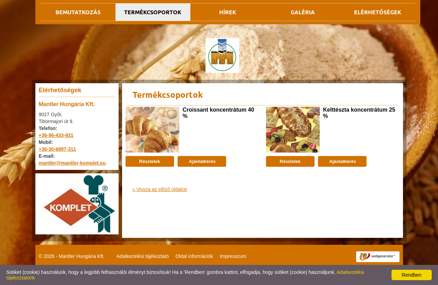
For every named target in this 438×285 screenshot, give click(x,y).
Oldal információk (194, 256)
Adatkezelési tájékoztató (143, 256)
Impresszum (233, 256)
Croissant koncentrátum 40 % (218, 113)
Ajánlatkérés (201, 161)
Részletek (149, 161)
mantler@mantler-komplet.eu (72, 163)
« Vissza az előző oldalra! (160, 189)
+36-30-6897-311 (57, 149)
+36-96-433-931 (56, 135)
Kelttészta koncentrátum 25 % (359, 113)
